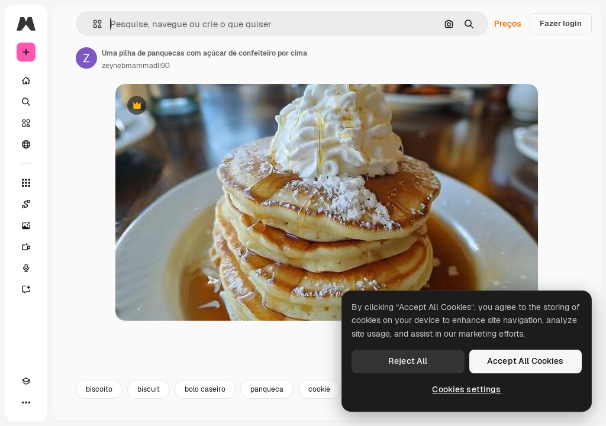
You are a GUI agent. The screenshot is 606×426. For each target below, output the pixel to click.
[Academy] (26, 381)
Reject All (407, 361)
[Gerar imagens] (26, 225)
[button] (92, 24)
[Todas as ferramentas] (26, 182)
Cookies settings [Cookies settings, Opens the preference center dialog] (466, 389)
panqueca (266, 389)
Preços (507, 23)
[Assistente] (26, 289)
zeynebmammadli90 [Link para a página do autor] (136, 65)
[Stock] (26, 123)
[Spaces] (26, 204)
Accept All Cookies (525, 361)
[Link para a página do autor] (86, 58)
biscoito (99, 389)
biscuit (148, 389)
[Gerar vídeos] (26, 246)
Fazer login (561, 23)
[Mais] (26, 402)
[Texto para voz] (26, 268)
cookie (319, 389)
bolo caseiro (205, 389)
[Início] (26, 80)
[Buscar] (26, 101)
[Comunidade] (26, 144)
